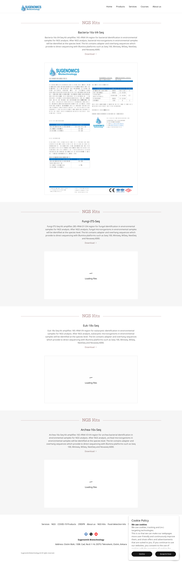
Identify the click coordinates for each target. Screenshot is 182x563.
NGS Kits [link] (101, 524)
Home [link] (109, 6)
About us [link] (157, 6)
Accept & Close (165, 554)
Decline (142, 554)
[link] (31, 6)
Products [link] (120, 6)
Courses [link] (145, 6)
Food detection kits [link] (117, 524)
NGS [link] (53, 524)
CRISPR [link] (81, 524)
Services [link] (133, 6)
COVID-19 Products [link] (67, 524)
